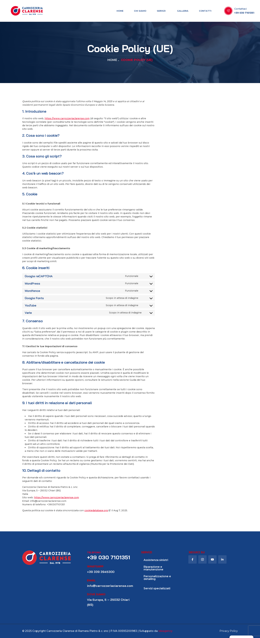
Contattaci (240, 8)
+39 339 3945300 (100, 572)
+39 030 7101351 (244, 12)
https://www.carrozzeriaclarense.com (67, 118)
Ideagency (165, 631)
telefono (94, 552)
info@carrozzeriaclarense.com (110, 586)
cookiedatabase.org (96, 510)
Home (112, 60)
